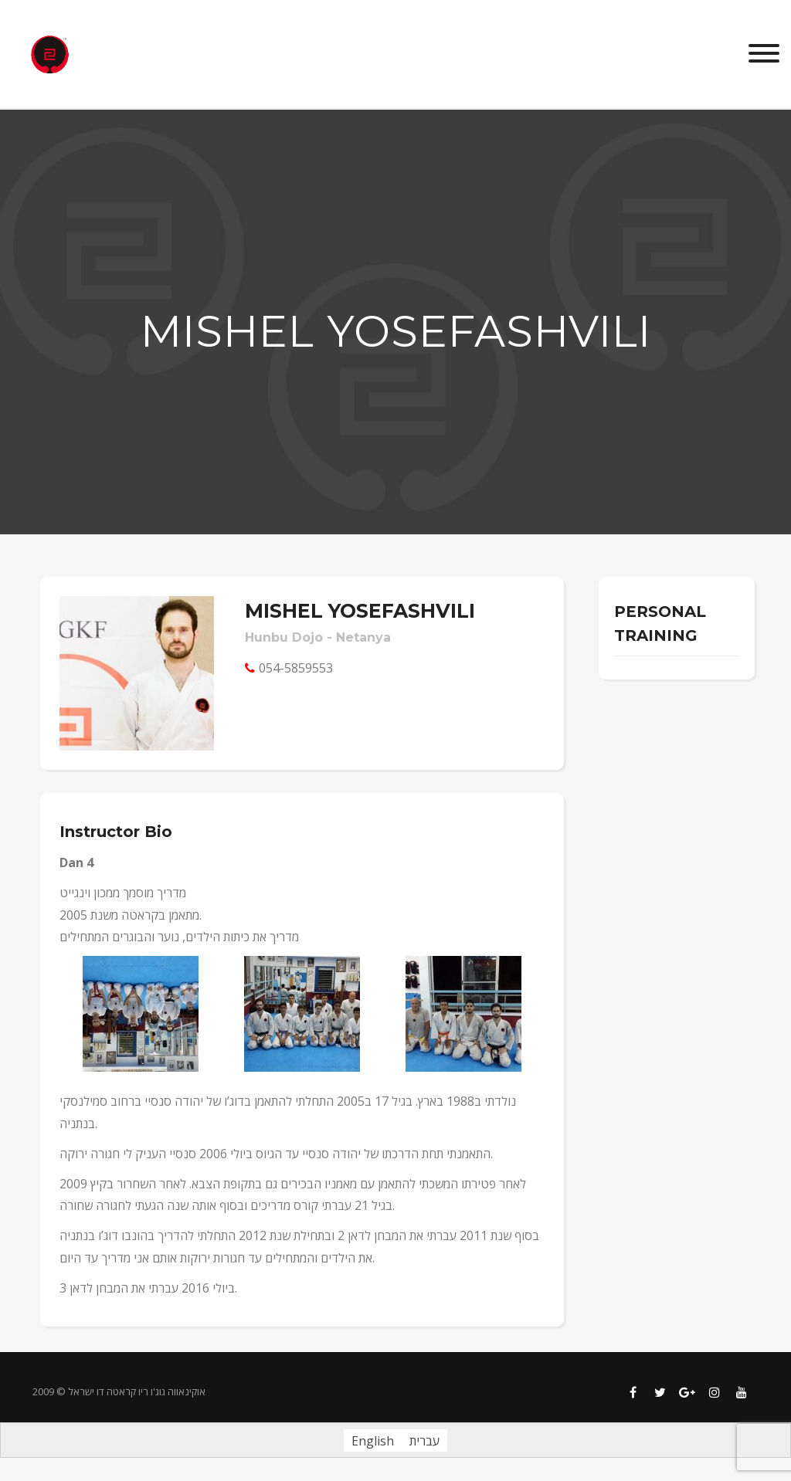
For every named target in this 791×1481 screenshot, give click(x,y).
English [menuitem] (372, 1440)
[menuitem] (373, 1440)
